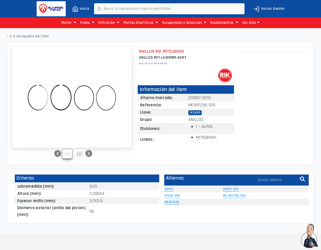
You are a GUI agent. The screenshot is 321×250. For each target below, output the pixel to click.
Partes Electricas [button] (141, 22)
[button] (251, 23)
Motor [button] (68, 22)
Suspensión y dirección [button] (184, 22)
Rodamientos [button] (224, 22)
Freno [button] (87, 22)
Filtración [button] (109, 22)
